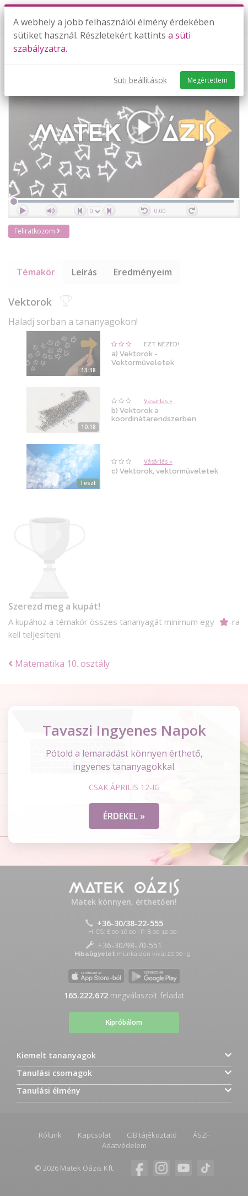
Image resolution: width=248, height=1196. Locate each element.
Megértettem (207, 80)
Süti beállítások (140, 80)
